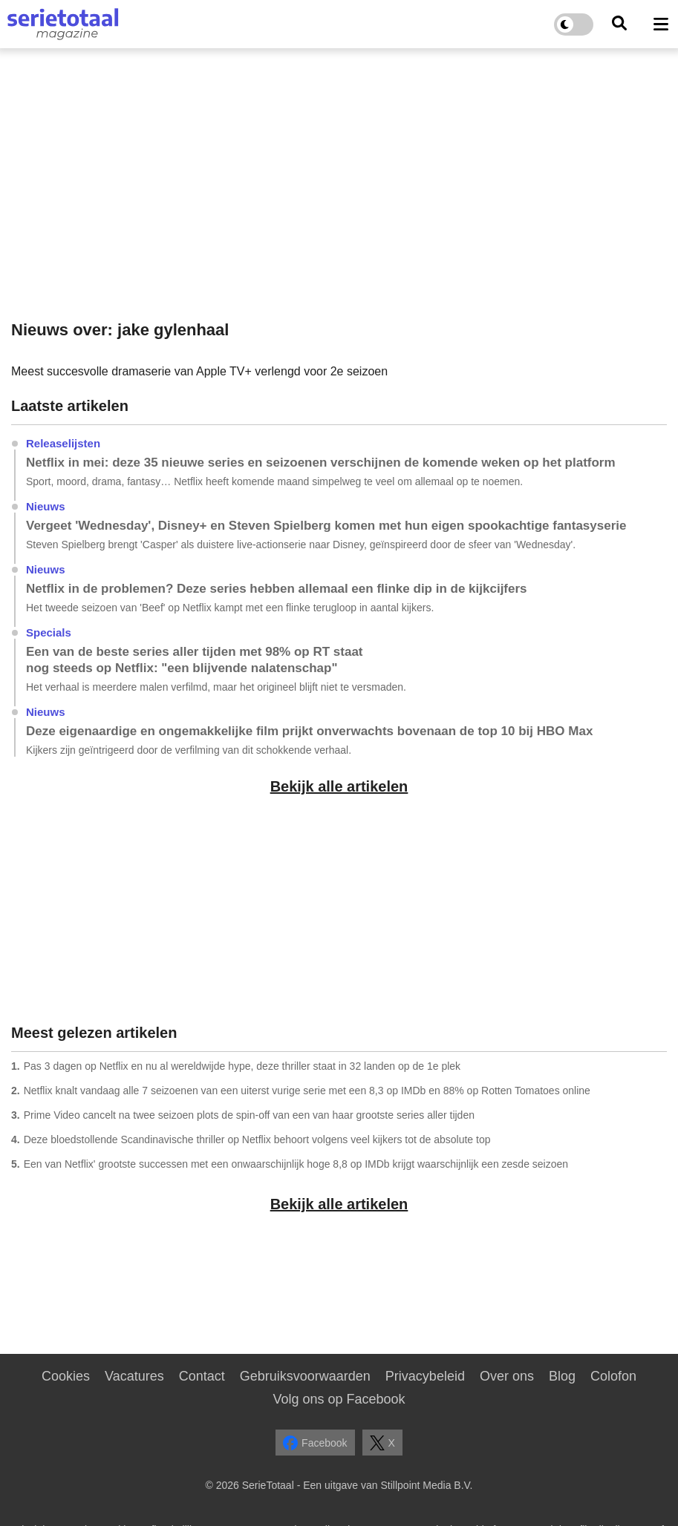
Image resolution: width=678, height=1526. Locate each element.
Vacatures (134, 1376)
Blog (562, 1376)
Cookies (66, 1376)
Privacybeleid (425, 1376)
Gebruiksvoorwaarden (305, 1376)
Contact (202, 1376)
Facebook (315, 1442)
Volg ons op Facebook (339, 1399)
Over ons (507, 1376)
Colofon (613, 1376)
